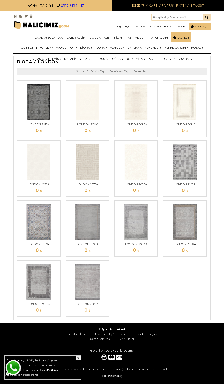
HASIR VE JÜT (136, 37)
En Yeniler (140, 71)
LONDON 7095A (87, 244)
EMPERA (134, 48)
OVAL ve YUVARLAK (49, 37)
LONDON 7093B (136, 244)
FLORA (101, 48)
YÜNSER (47, 48)
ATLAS (38, 59)
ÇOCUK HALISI (99, 37)
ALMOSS (117, 48)
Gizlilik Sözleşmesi (147, 334)
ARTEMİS (53, 59)
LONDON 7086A (39, 304)
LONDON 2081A (184, 124)
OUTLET (181, 37)
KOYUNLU (152, 48)
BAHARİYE (72, 59)
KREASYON (182, 59)
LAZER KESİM (76, 37)
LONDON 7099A (39, 244)
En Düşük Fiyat (96, 71)
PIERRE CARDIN (176, 48)
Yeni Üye (139, 26)
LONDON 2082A (136, 124)
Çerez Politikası (100, 339)
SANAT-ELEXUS (96, 59)
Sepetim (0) (200, 26)
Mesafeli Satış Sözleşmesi (110, 334)
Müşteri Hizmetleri (161, 26)
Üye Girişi (123, 26)
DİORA (86, 48)
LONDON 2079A (38, 184)
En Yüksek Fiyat (120, 71)
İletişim (181, 26)
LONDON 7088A (185, 244)
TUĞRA (116, 59)
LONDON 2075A (87, 184)
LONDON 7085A (87, 304)
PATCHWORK (159, 37)
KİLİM (118, 37)
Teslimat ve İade (75, 334)
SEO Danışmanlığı (112, 376)
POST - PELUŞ (159, 59)
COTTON (29, 48)
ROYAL (197, 48)
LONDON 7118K (87, 124)
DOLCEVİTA (135, 59)
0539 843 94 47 (72, 6)
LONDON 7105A (184, 184)
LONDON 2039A (136, 184)
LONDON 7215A (38, 124)
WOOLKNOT (66, 48)
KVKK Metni (126, 339)
